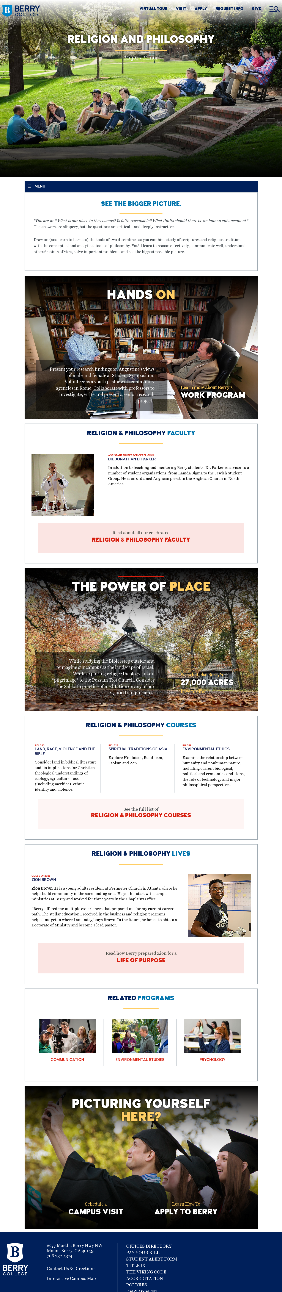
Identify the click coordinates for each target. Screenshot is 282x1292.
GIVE (256, 9)
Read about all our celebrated (141, 539)
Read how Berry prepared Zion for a (141, 964)
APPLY (201, 9)
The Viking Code (146, 1279)
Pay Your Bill (142, 1260)
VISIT (181, 9)
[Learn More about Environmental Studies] (140, 1048)
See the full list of (141, 817)
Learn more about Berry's (213, 392)
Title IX (135, 1272)
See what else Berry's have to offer (207, 686)
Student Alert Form (151, 1266)
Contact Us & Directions (71, 1275)
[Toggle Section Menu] (141, 186)
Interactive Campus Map (71, 1285)
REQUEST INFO (229, 9)
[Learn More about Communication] (67, 1048)
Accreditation (144, 1285)
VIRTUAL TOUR (153, 9)
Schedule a (95, 1217)
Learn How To (186, 1217)
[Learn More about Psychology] (212, 1048)
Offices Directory (149, 1253)
